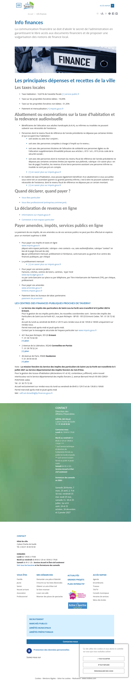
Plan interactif (76, 584)
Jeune (19, 583)
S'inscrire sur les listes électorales (49, 583)
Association (21, 593)
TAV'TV (95, 590)
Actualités (73, 575)
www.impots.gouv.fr (31, 245)
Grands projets (76, 580)
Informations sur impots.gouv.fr (36, 215)
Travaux (96, 586)
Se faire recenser (43, 590)
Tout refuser (103, 665)
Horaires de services (101, 597)
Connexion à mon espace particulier (38, 220)
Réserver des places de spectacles (50, 597)
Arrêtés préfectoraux (41, 632)
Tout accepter (103, 659)
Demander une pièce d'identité (49, 579)
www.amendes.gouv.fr (32, 288)
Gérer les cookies (64, 678)
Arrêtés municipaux (40, 628)
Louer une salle (42, 593)
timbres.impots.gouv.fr (32, 291)
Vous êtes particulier (31, 198)
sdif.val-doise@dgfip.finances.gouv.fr (36, 393)
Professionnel (22, 597)
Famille (19, 579)
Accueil (30, 14)
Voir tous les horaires (25, 565)
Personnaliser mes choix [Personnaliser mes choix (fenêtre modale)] (103, 671)
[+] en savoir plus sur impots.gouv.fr (45, 172)
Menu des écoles (99, 600)
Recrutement (36, 619)
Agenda (96, 579)
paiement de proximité (32, 298)
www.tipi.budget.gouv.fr (32, 275)
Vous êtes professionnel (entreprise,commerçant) (44, 202)
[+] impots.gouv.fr (55, 108)
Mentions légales (49, 678)
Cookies (38, 678)
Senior (19, 586)
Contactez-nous (70, 642)
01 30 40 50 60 (64, 424)
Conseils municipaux (101, 593)
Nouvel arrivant (23, 590)
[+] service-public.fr (70, 94)
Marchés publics (38, 623)
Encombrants (98, 583)
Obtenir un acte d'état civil (47, 586)
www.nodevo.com (89, 678)
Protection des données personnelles (51, 650)
